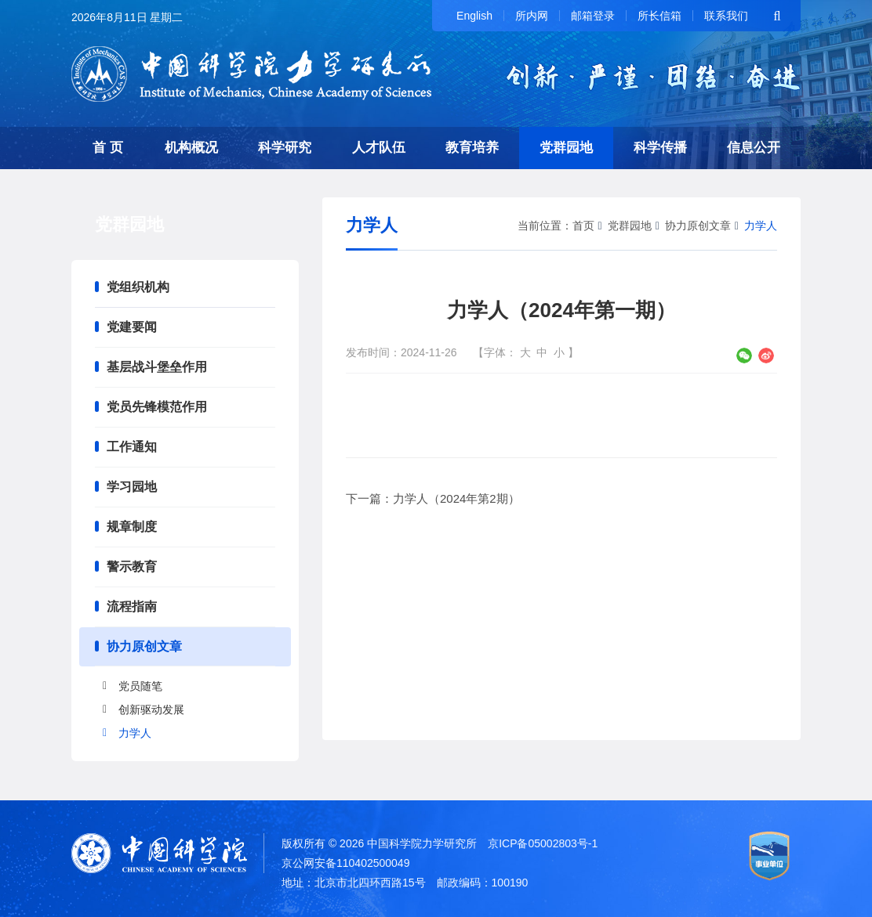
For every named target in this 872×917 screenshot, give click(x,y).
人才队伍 (378, 147)
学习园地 (132, 486)
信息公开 (753, 147)
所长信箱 (659, 15)
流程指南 (132, 606)
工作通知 (132, 446)
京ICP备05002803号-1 (543, 843)
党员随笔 (140, 686)
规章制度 (132, 526)
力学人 (134, 733)
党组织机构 (138, 287)
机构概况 (191, 147)
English (474, 15)
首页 (583, 225)
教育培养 (472, 147)
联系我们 (726, 15)
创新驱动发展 (151, 709)
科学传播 (660, 147)
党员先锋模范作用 (157, 406)
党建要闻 (132, 327)
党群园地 (566, 147)
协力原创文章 (144, 646)
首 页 (108, 147)
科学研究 (284, 147)
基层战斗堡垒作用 (157, 367)
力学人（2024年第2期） (456, 498)
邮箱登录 (593, 15)
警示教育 (132, 566)
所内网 (531, 15)
